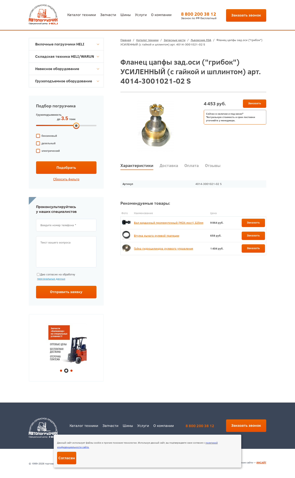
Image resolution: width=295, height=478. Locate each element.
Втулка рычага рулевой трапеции (156, 235)
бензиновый (49, 135)
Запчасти (108, 14)
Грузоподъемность (49, 114)
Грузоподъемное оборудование (67, 81)
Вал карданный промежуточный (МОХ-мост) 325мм (168, 223)
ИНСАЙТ (261, 462)
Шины (125, 14)
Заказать (254, 103)
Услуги (141, 14)
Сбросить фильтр (66, 179)
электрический (50, 150)
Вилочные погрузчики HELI (67, 44)
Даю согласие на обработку (55, 276)
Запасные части (174, 40)
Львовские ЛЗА (201, 40)
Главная (125, 40)
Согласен (66, 457)
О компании (161, 14)
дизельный (48, 143)
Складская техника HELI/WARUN (67, 56)
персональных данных (51, 279)
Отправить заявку (66, 291)
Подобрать (66, 167)
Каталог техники (81, 14)
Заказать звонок (246, 15)
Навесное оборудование (67, 68)
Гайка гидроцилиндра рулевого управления (163, 248)
